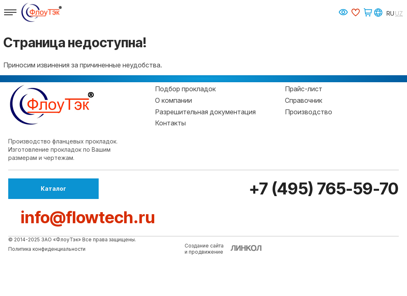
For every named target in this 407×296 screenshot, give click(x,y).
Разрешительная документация (205, 112)
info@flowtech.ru (88, 217)
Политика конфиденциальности (47, 249)
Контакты (170, 123)
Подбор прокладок (185, 89)
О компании (173, 100)
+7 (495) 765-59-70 (322, 188)
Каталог (53, 188)
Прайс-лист (303, 89)
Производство (308, 112)
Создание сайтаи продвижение (204, 249)
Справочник (303, 100)
